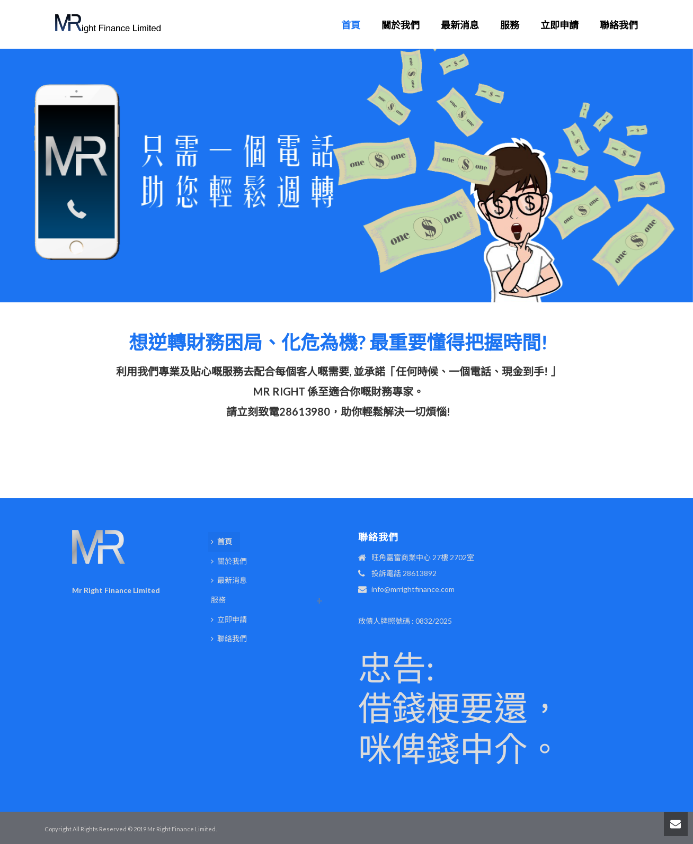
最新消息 (460, 25)
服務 (509, 25)
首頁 (350, 25)
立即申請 (559, 25)
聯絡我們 (619, 25)
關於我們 (400, 25)
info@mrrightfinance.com (413, 589)
